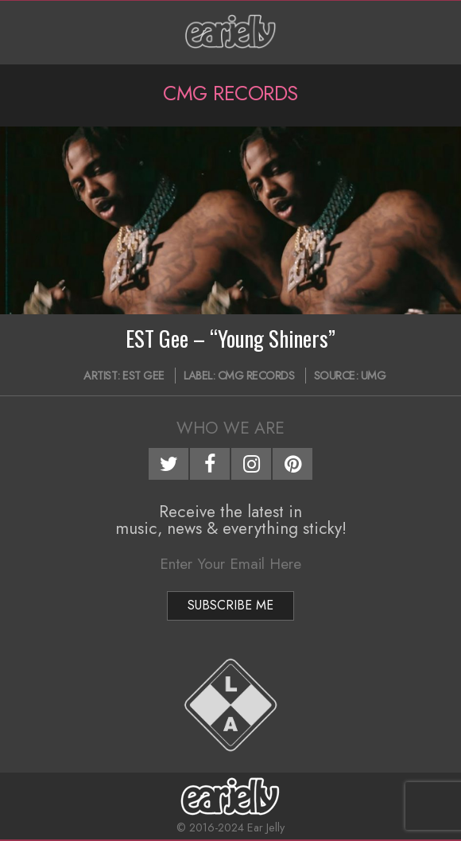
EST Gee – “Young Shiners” (230, 338)
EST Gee (143, 376)
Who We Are (230, 428)
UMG (373, 376)
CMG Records (256, 376)
